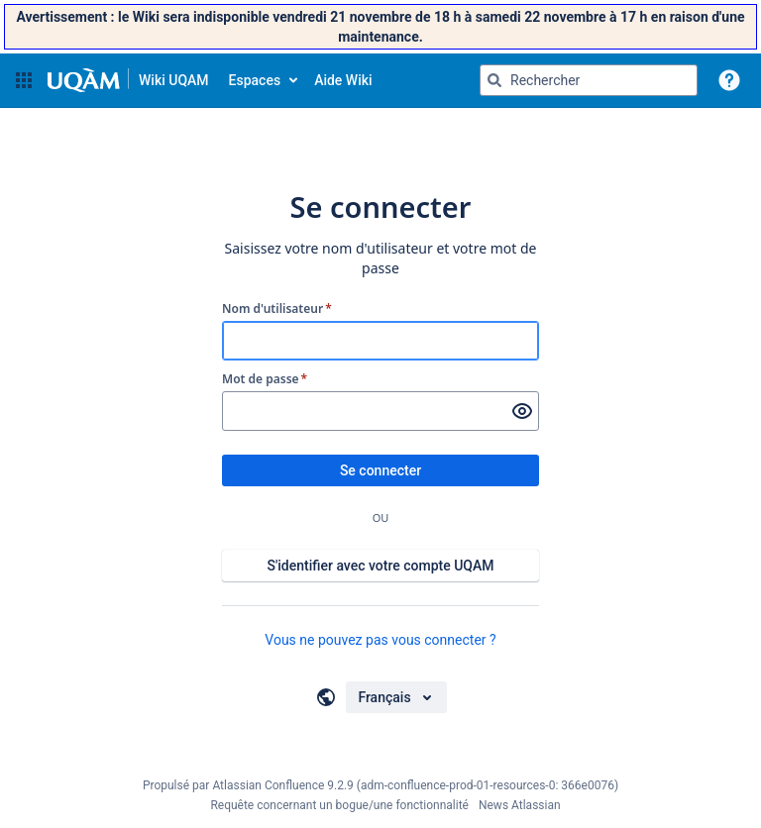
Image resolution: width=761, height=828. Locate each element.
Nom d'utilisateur (277, 309)
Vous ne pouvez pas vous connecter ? (380, 640)
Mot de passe (264, 379)
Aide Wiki (343, 80)
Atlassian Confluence (268, 785)
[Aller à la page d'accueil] (128, 80)
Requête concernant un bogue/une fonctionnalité (339, 805)
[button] (24, 80)
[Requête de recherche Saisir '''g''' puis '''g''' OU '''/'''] (589, 80)
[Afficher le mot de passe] (522, 411)
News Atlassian (520, 805)
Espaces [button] (255, 80)
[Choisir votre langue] (396, 697)
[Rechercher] (494, 80)
